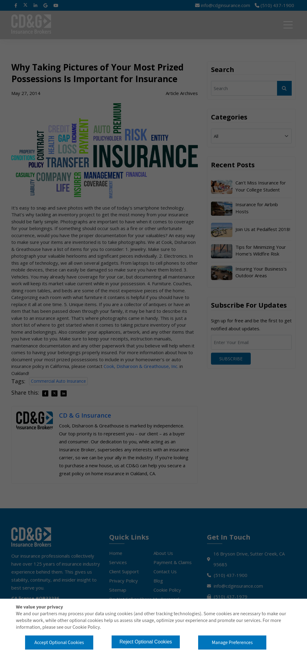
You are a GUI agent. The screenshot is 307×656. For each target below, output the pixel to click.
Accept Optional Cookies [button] (59, 642)
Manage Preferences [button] (232, 642)
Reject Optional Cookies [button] (146, 641)
